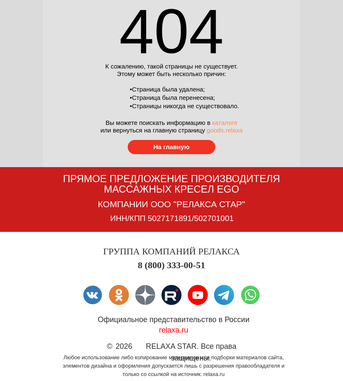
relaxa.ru (173, 330)
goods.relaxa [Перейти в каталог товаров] (224, 130)
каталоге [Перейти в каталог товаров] (224, 122)
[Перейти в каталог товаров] (171, 147)
